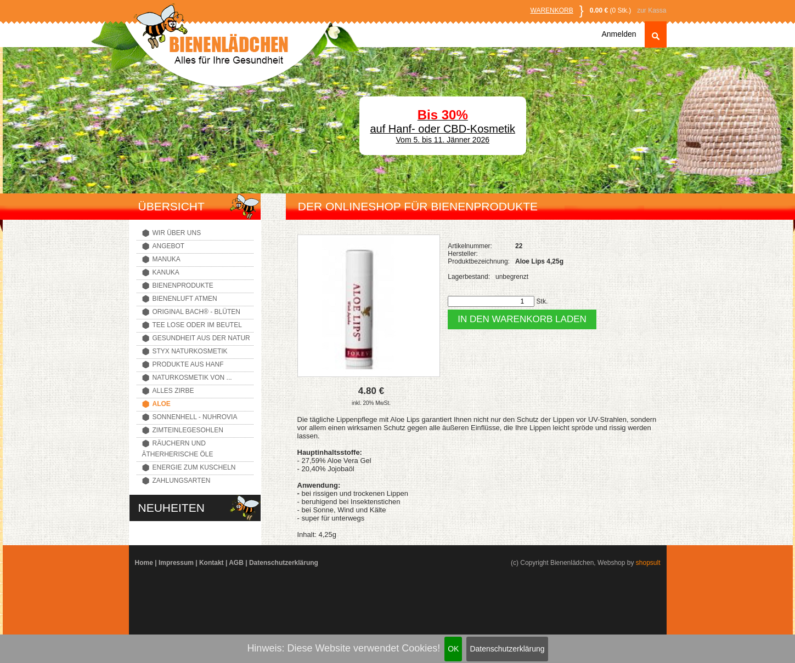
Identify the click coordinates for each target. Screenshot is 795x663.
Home (144, 563)
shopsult (648, 563)
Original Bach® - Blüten (196, 312)
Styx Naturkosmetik (190, 351)
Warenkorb (552, 10)
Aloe (162, 404)
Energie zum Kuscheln (194, 467)
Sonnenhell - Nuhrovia (195, 417)
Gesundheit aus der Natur (201, 338)
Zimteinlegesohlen (188, 430)
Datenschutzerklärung (507, 648)
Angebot (169, 246)
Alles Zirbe (173, 391)
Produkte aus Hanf (188, 364)
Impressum (176, 563)
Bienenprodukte (183, 285)
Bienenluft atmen (185, 298)
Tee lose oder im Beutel (197, 325)
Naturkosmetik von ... (192, 377)
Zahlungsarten (182, 480)
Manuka (167, 259)
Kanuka (166, 272)
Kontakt (211, 563)
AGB (236, 563)
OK (453, 648)
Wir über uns (177, 233)
